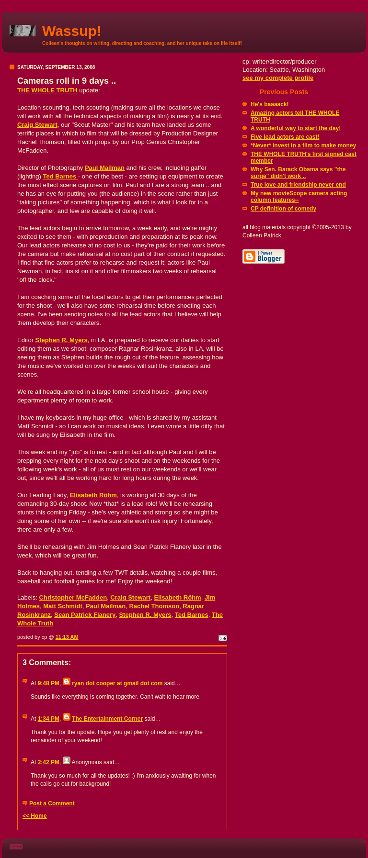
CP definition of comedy (283, 208)
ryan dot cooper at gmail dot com (117, 683)
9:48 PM (48, 683)
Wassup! (72, 31)
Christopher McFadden (73, 597)
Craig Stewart (37, 124)
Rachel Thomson (154, 606)
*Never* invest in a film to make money (303, 145)
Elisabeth (93, 495)
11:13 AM (67, 637)
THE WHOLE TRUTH (47, 90)
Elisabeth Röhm (177, 597)
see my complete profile (277, 77)
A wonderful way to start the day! (296, 128)
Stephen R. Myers (61, 340)
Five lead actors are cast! (285, 137)
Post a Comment (52, 803)
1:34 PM (48, 718)
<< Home (35, 816)
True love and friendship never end (298, 184)
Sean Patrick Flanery (84, 614)
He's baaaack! (270, 104)
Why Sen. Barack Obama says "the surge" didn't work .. (298, 172)
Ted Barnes (60, 176)
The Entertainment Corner (107, 718)
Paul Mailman (105, 167)
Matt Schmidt (62, 606)
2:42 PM (48, 762)
